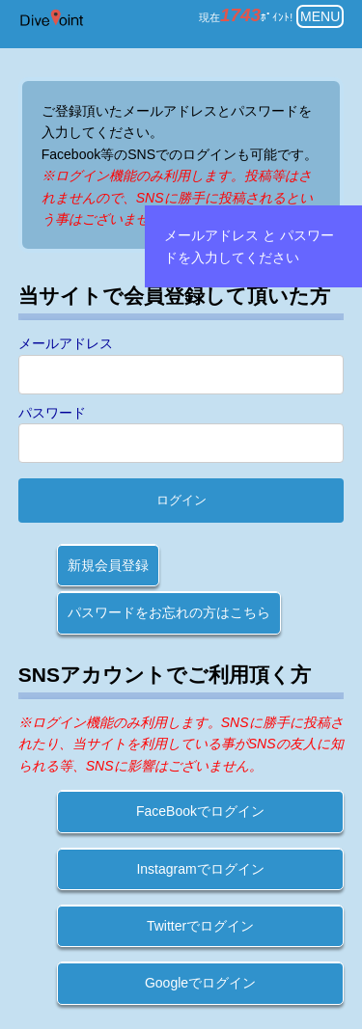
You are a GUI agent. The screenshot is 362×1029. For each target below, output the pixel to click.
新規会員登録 (108, 565)
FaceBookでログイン (200, 811)
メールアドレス (65, 343)
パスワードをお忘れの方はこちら (169, 612)
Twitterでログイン (200, 926)
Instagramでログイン (200, 869)
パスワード (52, 412)
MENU (320, 16)
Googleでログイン (200, 982)
